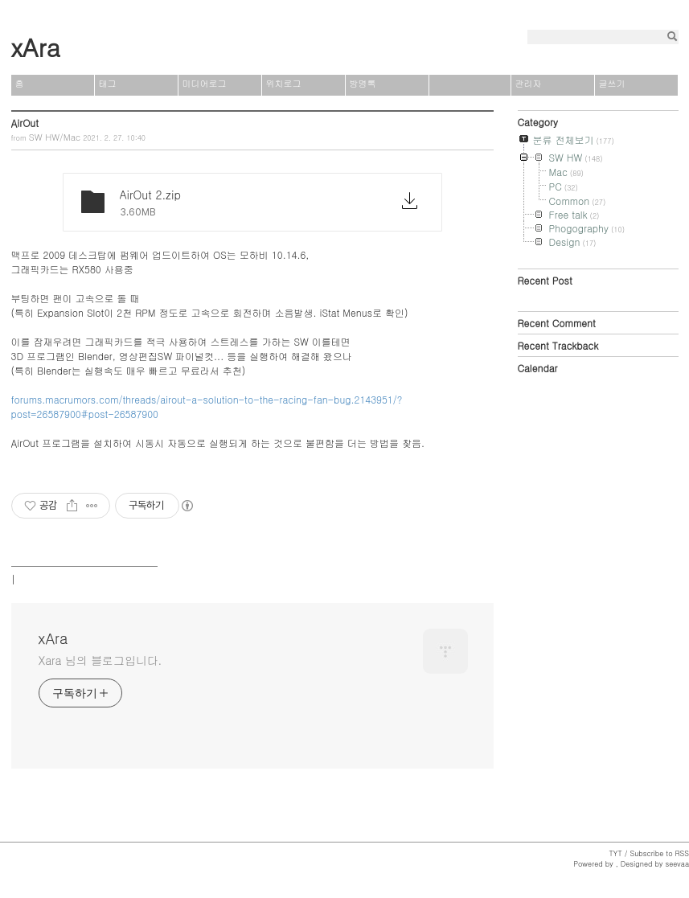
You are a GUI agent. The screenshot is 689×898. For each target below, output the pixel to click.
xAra (35, 47)
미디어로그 (205, 83)
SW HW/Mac (54, 137)
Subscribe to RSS (659, 853)
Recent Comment (557, 323)
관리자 (528, 83)
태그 (108, 83)
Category (538, 122)
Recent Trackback (558, 345)
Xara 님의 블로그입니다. (100, 660)
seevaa (677, 864)
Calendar (538, 368)
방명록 (363, 83)
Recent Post (545, 280)
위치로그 (283, 83)
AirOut (25, 122)
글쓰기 (612, 83)
